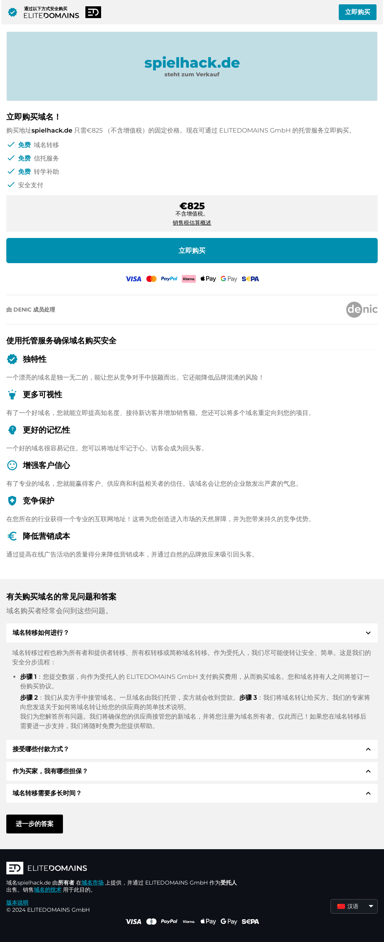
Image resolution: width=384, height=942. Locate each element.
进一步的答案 (35, 824)
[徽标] (124, 869)
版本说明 (17, 902)
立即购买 (357, 12)
